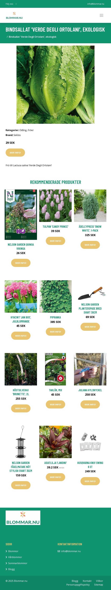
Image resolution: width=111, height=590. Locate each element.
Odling (23, 130)
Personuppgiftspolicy (78, 584)
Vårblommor (15, 557)
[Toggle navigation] (101, 15)
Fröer (31, 130)
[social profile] (16, 4)
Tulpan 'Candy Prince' (55, 226)
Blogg (11, 569)
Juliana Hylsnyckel (90, 390)
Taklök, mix (55, 390)
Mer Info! (15, 152)
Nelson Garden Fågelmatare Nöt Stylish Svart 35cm (21, 466)
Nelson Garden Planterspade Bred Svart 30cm (90, 308)
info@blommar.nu (95, 3)
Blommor (13, 551)
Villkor (99, 580)
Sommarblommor (17, 563)
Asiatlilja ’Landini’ (55, 463)
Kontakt (87, 580)
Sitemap (98, 584)
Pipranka (55, 317)
